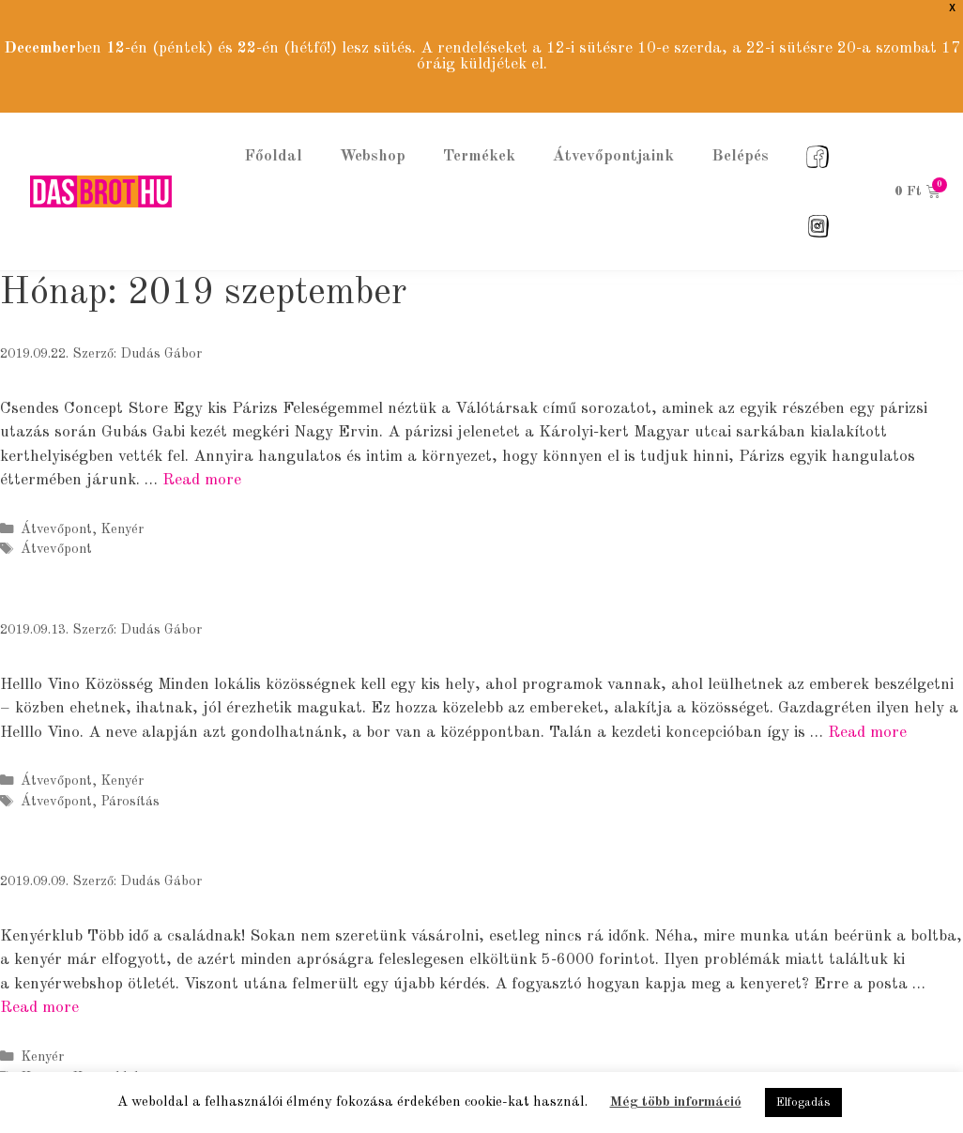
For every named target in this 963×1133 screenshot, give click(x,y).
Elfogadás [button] (803, 1102)
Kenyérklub (107, 1062)
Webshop (372, 141)
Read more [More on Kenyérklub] (39, 993)
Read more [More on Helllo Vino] (867, 718)
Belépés (740, 141)
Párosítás (130, 786)
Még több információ (675, 1102)
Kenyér (122, 514)
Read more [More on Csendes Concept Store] (201, 465)
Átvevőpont (56, 514)
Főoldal (273, 141)
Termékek (479, 141)
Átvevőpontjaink (613, 141)
